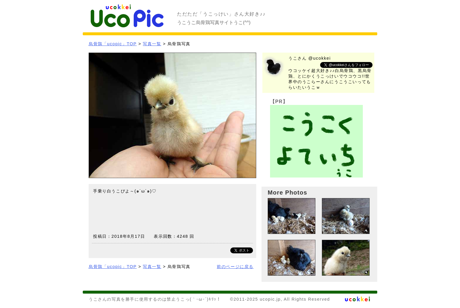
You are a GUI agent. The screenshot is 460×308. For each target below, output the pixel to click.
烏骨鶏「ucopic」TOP (113, 43)
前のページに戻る (235, 266)
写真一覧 (152, 43)
